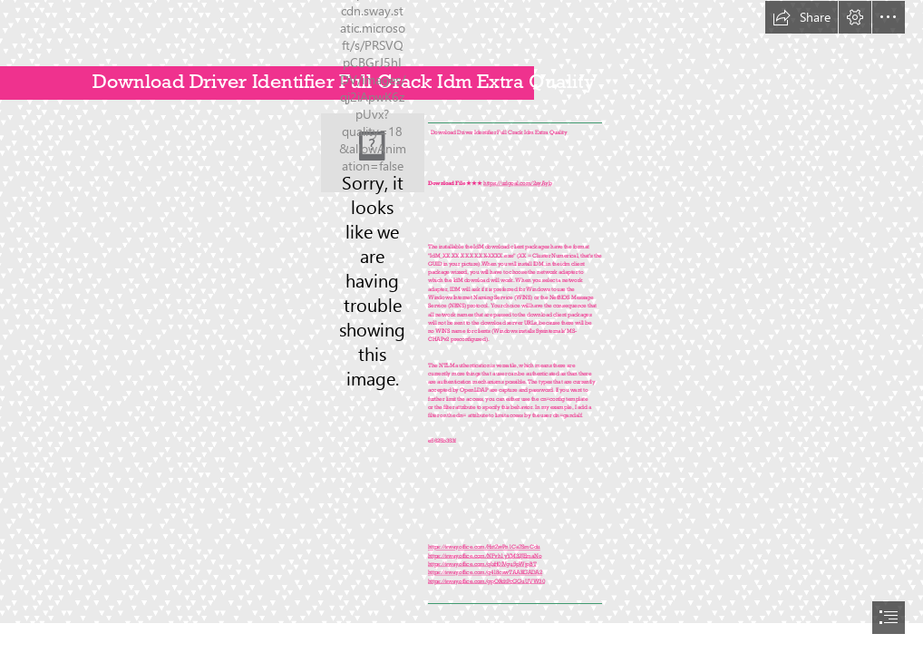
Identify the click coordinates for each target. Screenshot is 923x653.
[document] (461, 326)
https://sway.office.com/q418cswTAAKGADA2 (485, 572)
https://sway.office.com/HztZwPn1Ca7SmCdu (484, 547)
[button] (801, 17)
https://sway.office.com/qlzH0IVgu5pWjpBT (482, 564)
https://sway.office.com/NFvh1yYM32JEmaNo (484, 556)
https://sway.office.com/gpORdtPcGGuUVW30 (486, 580)
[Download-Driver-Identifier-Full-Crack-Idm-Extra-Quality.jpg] (372, 152)
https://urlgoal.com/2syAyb (517, 183)
